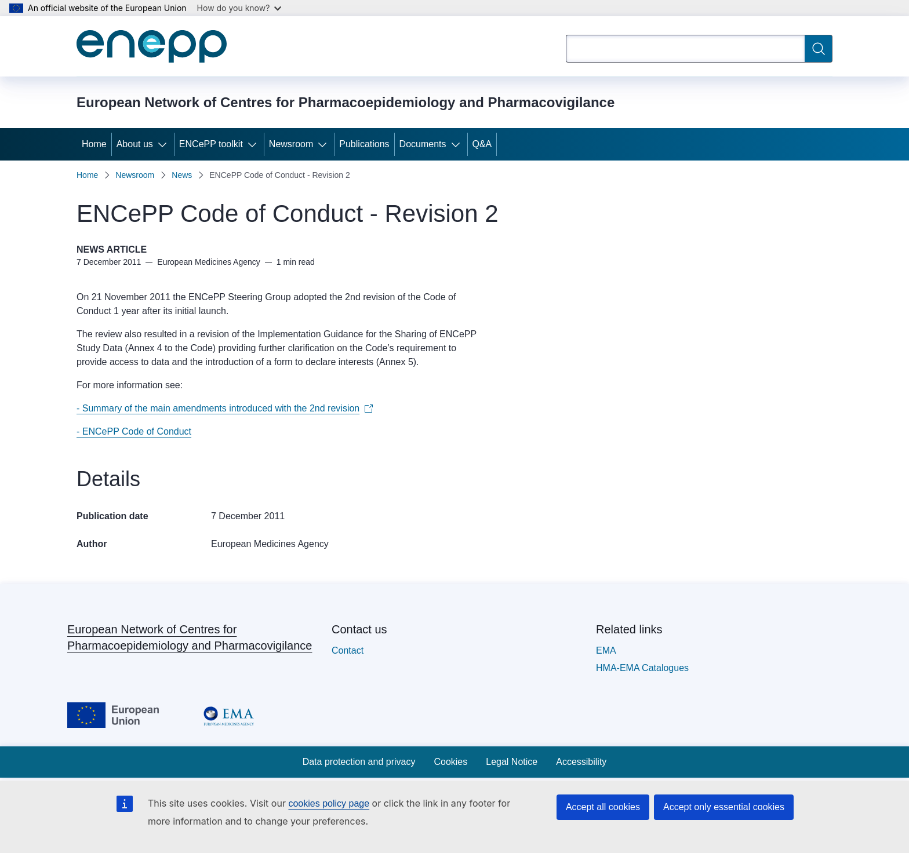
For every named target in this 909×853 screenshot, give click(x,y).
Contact (347, 650)
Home (94, 144)
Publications (364, 144)
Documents (422, 144)
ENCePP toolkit (211, 144)
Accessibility (581, 762)
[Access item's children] (164, 144)
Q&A (482, 144)
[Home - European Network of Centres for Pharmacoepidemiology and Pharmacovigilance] (152, 46)
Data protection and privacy (359, 762)
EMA (606, 650)
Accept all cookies (603, 807)
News (182, 175)
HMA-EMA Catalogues (642, 668)
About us (135, 144)
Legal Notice (511, 762)
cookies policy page (328, 803)
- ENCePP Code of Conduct (134, 431)
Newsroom (291, 144)
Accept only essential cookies (723, 807)
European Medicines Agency (270, 544)
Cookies (450, 762)
